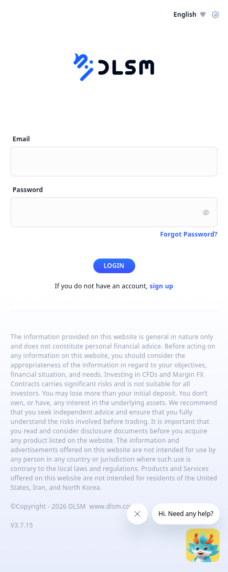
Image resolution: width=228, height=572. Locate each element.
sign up (161, 286)
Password (28, 190)
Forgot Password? (189, 234)
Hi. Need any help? (185, 513)
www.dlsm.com (112, 506)
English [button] (189, 14)
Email (21, 139)
